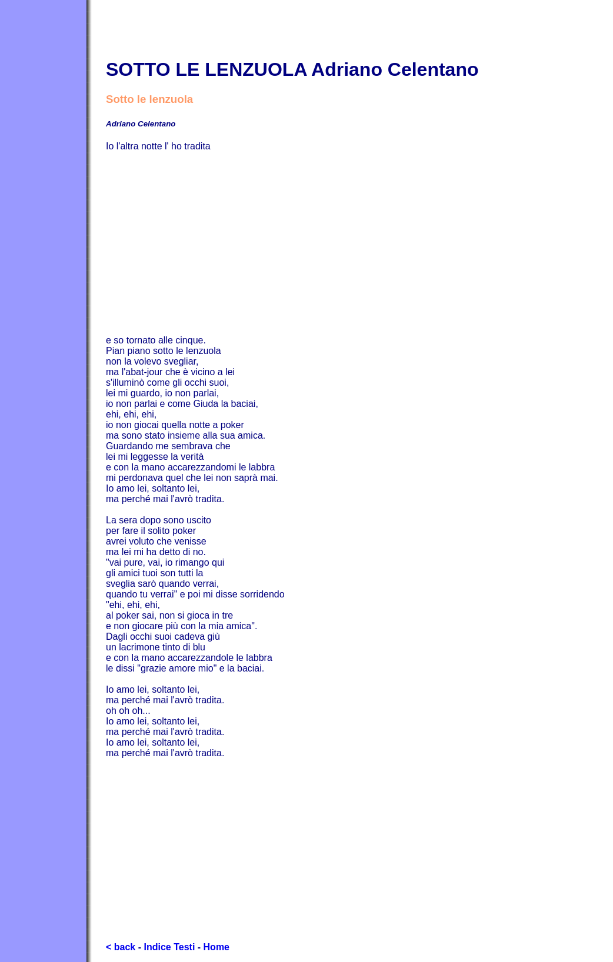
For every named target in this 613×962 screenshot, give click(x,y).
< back (120, 947)
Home (216, 947)
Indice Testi (169, 947)
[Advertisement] (359, 243)
